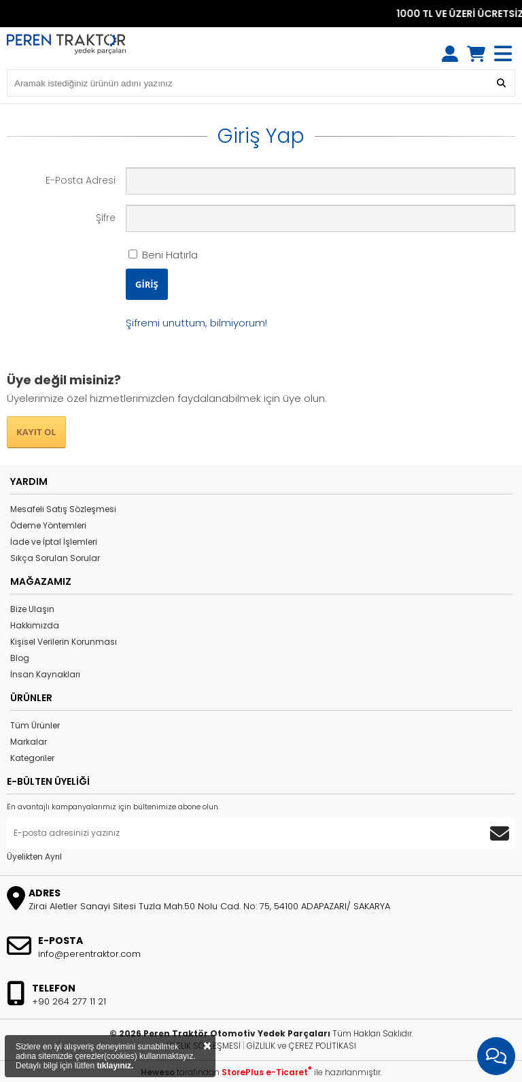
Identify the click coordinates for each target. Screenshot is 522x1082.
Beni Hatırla (163, 255)
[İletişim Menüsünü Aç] (496, 1056)
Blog (19, 658)
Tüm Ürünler (35, 725)
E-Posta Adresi (81, 180)
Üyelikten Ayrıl (34, 856)
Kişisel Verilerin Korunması (63, 641)
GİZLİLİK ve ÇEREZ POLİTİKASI (301, 1045)
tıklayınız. (115, 1065)
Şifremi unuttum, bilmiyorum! (196, 323)
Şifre (106, 217)
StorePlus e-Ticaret (267, 1072)
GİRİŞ (146, 284)
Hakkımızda (34, 625)
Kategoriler (32, 758)
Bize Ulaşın (32, 609)
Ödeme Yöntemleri (48, 525)
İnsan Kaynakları (45, 674)
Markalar (28, 741)
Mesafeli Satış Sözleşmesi (63, 509)
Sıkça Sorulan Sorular (55, 558)
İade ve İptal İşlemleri (53, 541)
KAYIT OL (36, 432)
